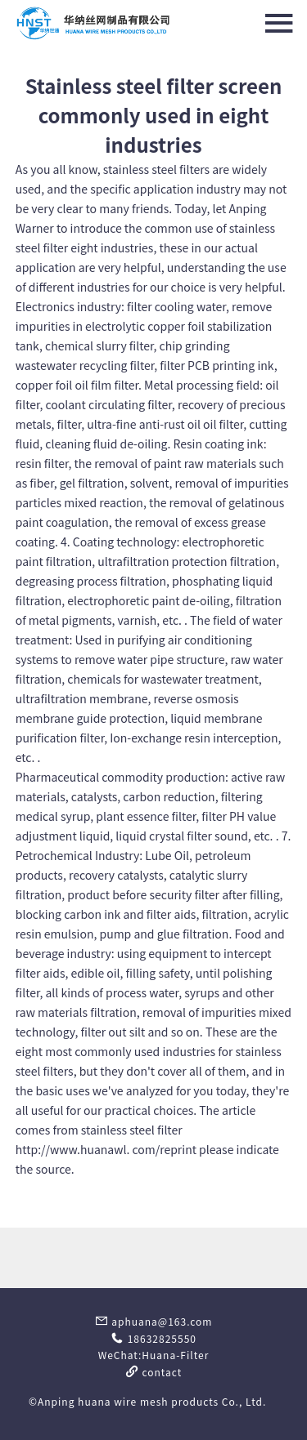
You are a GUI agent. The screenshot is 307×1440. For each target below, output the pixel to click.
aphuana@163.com (154, 1321)
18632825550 (153, 1338)
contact (154, 1372)
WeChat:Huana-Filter (154, 1355)
